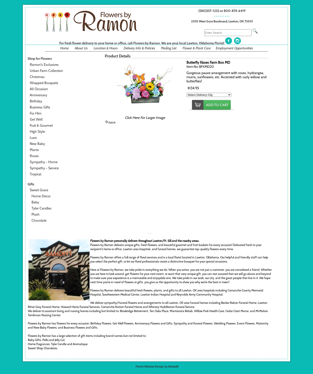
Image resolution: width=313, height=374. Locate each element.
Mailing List (168, 48)
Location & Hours (106, 48)
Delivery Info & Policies (139, 48)
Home (64, 48)
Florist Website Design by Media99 (157, 366)
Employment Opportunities (234, 48)
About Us (81, 48)
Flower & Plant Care (197, 48)
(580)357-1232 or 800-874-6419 (222, 11)
